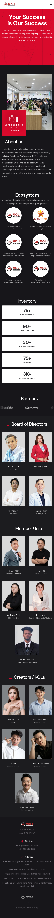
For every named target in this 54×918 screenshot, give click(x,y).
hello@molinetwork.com (27, 845)
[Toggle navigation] (51, 4)
